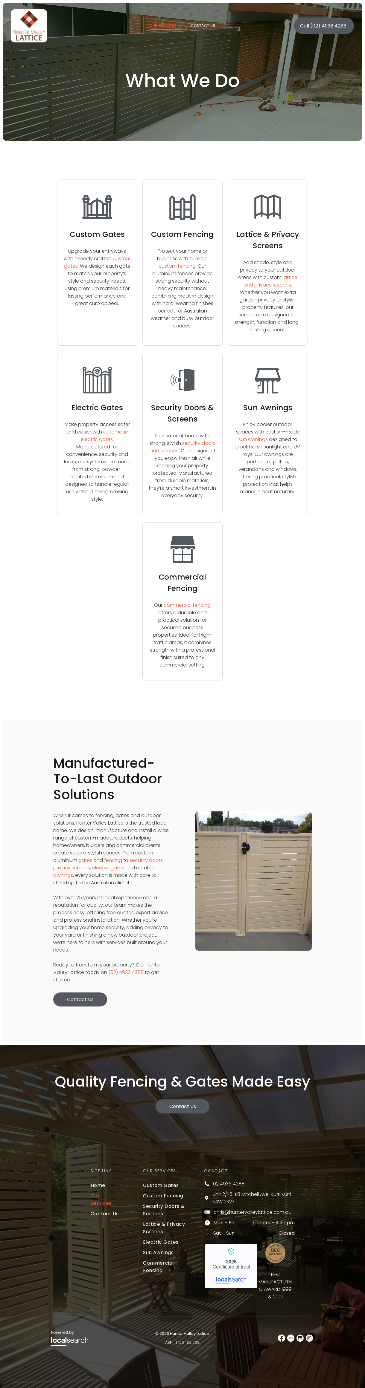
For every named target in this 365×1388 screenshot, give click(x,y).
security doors (146, 860)
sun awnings (253, 439)
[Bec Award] (275, 1253)
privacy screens (71, 867)
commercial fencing (187, 605)
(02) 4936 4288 (126, 972)
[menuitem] (165, 24)
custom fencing (177, 266)
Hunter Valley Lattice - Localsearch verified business (231, 1266)
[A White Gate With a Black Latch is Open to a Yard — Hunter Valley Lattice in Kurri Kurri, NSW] (253, 881)
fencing (113, 860)
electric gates (108, 867)
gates (85, 860)
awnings (63, 875)
